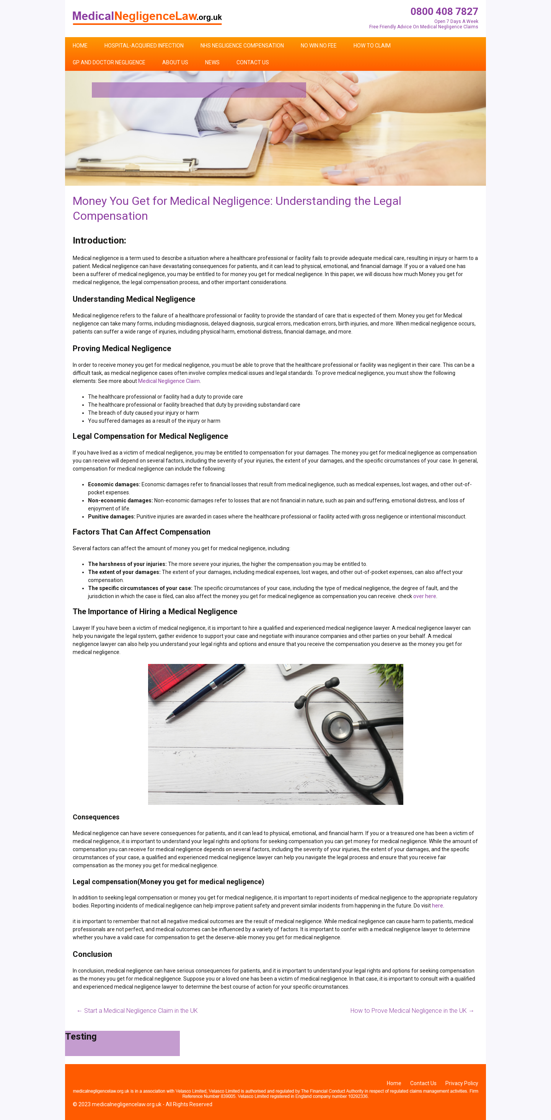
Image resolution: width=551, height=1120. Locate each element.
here (437, 906)
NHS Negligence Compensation (242, 46)
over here (424, 596)
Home (80, 46)
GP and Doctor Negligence (109, 62)
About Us (175, 62)
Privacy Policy (461, 1083)
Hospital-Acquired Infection (144, 46)
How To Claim (372, 46)
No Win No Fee (319, 46)
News (212, 62)
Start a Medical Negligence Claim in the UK (137, 1010)
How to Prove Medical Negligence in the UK (412, 1010)
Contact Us (252, 62)
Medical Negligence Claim (169, 381)
